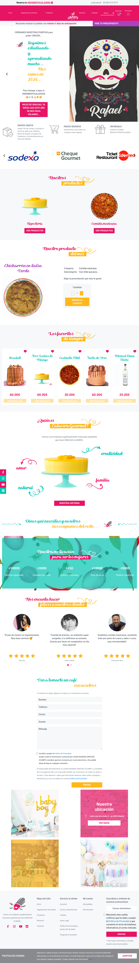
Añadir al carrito (77, 302)
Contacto (95, 13)
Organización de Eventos (29, 13)
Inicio (10, 13)
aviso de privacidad (120, 940)
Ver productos (34, 230)
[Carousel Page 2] (71, 661)
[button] (7, 74)
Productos (49, 13)
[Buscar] (107, 13)
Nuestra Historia (69, 499)
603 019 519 (112, 2)
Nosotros (82, 13)
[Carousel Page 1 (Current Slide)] (68, 661)
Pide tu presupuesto (106, 23)
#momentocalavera (40, 2)
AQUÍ (90, 959)
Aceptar (127, 956)
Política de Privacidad (62, 750)
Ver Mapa (104, 819)
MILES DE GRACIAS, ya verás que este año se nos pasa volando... (33, 109)
